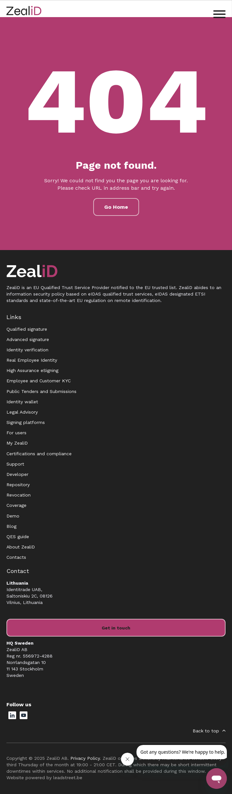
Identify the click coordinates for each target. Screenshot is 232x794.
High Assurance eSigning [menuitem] (32, 370)
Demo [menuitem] (12, 515)
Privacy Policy (85, 758)
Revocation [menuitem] (18, 495)
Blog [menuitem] (11, 526)
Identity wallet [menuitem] (22, 401)
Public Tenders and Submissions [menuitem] (41, 391)
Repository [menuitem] (18, 484)
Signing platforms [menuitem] (25, 422)
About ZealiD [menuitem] (20, 546)
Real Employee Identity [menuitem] (31, 360)
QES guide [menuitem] (17, 536)
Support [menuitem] (15, 464)
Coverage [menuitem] (16, 505)
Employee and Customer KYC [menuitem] (38, 380)
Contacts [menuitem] (16, 557)
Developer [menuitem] (17, 474)
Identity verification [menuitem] (27, 349)
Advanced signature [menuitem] (27, 339)
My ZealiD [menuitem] (17, 443)
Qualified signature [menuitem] (26, 329)
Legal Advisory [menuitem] (22, 412)
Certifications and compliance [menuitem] (39, 453)
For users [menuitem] (16, 432)
